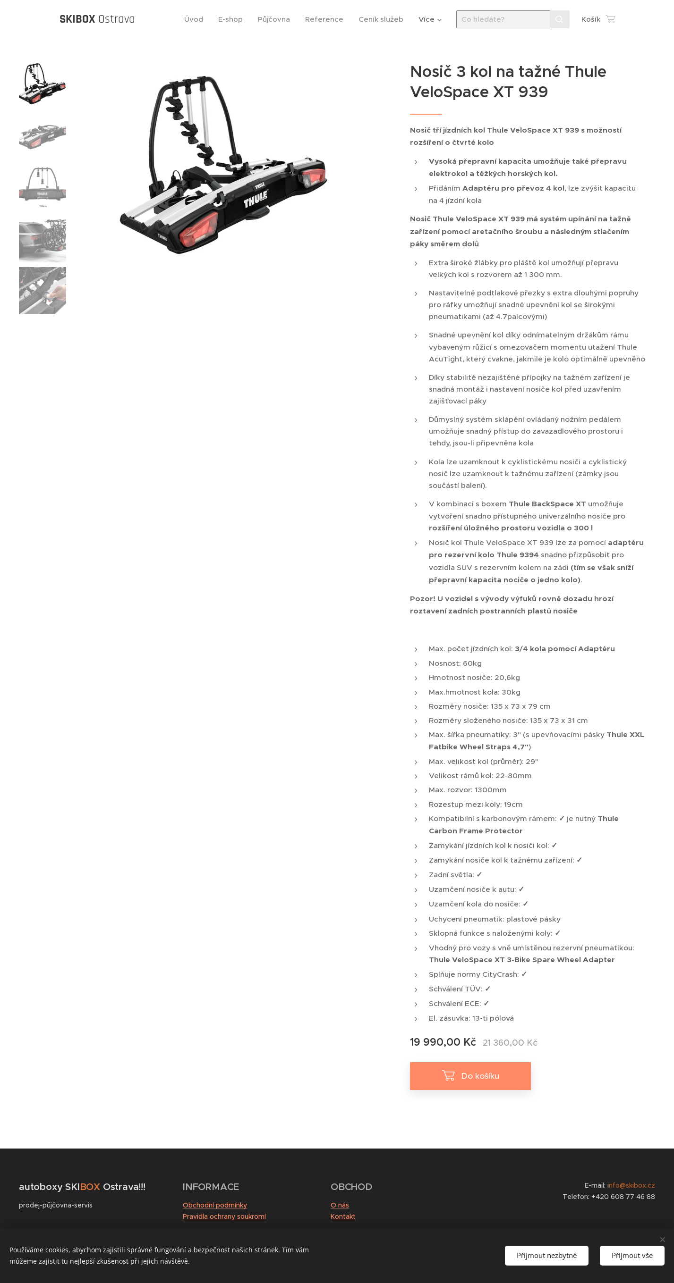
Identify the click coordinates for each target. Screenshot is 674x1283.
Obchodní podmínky (215, 1205)
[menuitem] (196, 19)
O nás (340, 1205)
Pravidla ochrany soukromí (224, 1216)
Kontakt (343, 1216)
